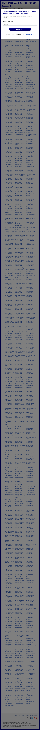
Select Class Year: (8, 21)
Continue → (20, 29)
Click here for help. (24, 37)
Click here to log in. (28, 34)
